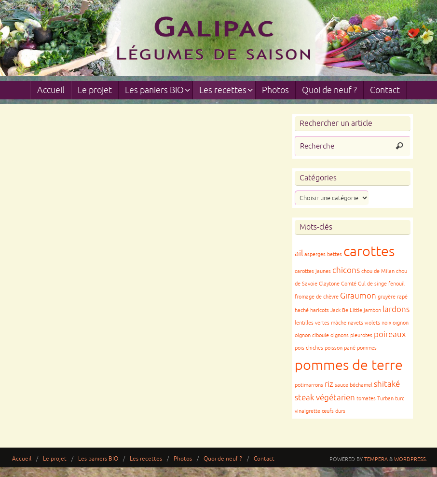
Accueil (21, 459)
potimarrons (309, 385)
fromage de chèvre (317, 297)
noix (386, 323)
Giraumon (358, 296)
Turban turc (390, 398)
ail (299, 253)
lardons (396, 309)
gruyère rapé (393, 297)
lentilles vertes (312, 323)
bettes (334, 254)
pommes (367, 348)
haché (302, 310)
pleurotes (361, 335)
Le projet (55, 459)
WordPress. (410, 459)
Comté (348, 284)
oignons (339, 335)
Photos (183, 459)
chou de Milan (378, 271)
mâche (338, 323)
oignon (401, 323)
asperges (315, 254)
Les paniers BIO (98, 459)
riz (329, 384)
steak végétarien (325, 398)
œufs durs (333, 411)
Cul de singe (372, 284)
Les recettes (146, 459)
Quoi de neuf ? (223, 459)
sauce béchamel (353, 385)
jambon (372, 310)
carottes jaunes (313, 271)
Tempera (376, 459)
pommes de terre (349, 365)
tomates (366, 398)
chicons (346, 270)
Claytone (329, 284)
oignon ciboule (312, 335)
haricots (319, 310)
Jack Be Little (346, 310)
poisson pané (340, 348)
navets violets (364, 323)
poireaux (390, 334)
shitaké (387, 384)
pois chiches (309, 348)
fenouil (396, 284)
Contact (264, 459)
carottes (369, 251)
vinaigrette (307, 411)
